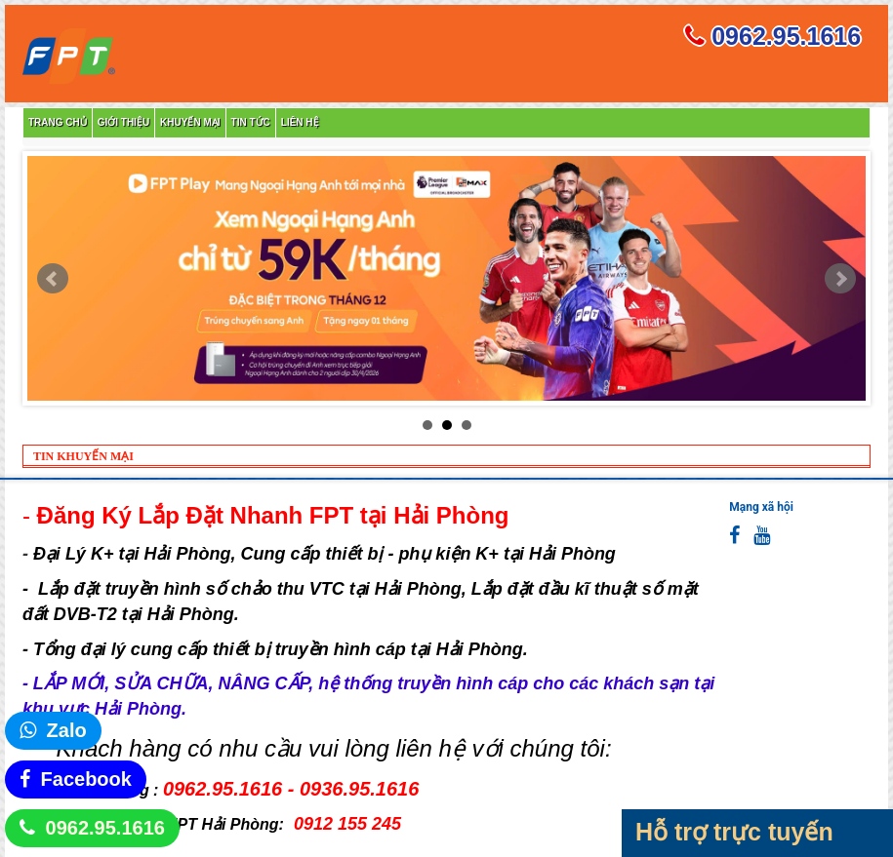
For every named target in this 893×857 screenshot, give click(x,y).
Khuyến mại (190, 122)
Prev (52, 278)
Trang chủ (57, 122)
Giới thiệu (123, 122)
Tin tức (250, 122)
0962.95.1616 (105, 827)
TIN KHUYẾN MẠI (83, 456)
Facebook (86, 779)
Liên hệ (300, 122)
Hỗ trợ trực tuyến (734, 831)
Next (840, 278)
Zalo (67, 730)
